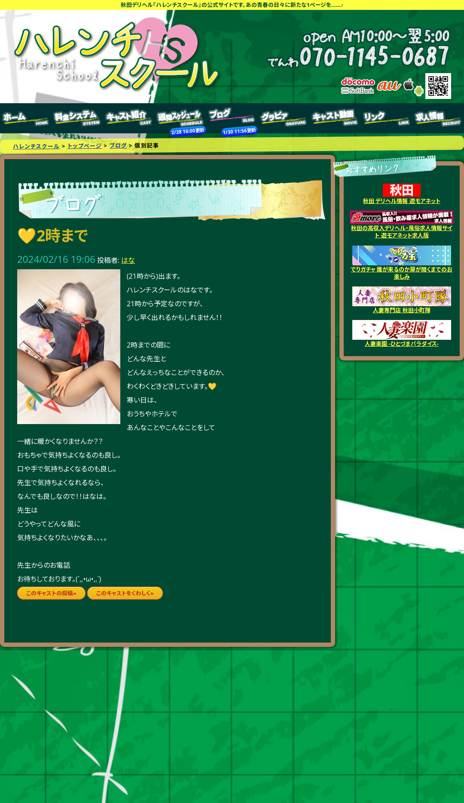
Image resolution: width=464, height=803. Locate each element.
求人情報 (438, 118)
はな (128, 260)
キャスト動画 (335, 118)
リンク (386, 118)
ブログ (232, 118)
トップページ (26, 118)
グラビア (283, 118)
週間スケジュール (180, 118)
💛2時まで (53, 235)
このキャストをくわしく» (125, 593)
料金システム (77, 118)
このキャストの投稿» (51, 593)
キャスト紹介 (129, 118)
